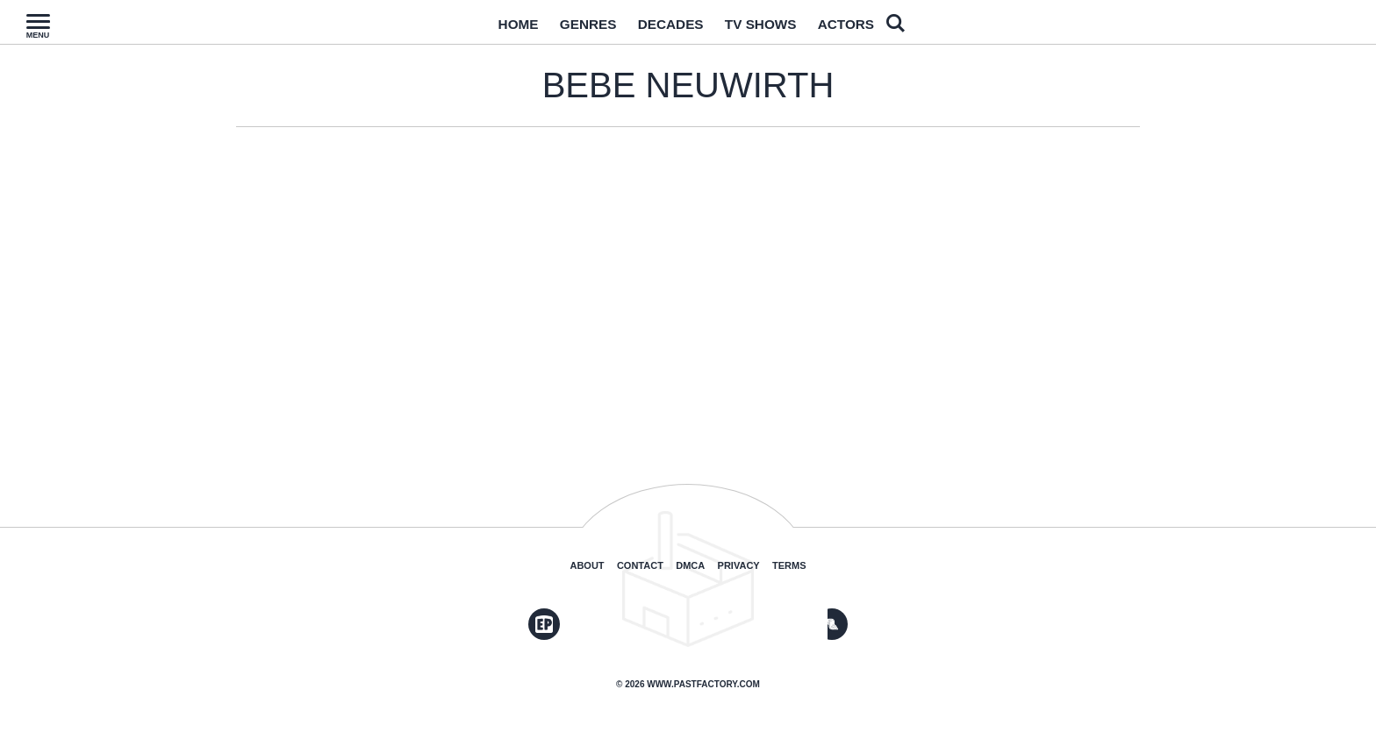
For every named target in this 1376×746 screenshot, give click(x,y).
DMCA (690, 565)
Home (495, 29)
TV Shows (770, 29)
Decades (667, 29)
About (587, 565)
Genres (574, 29)
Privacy (739, 565)
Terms (789, 565)
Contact (640, 565)
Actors (868, 29)
